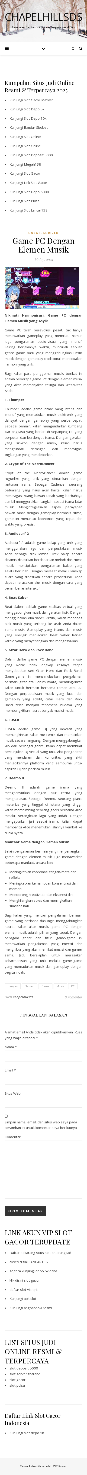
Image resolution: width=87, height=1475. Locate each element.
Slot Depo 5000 (36, 191)
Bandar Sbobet (36, 127)
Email (10, 1070)
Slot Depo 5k (34, 109)
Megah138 (32, 164)
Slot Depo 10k (35, 118)
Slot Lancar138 (36, 210)
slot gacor (32, 1280)
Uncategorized (43, 233)
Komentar (13, 1137)
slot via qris (29, 1289)
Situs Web (13, 1093)
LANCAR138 (38, 1262)
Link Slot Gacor (35, 182)
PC (73, 986)
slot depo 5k (34, 1432)
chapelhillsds (23, 997)
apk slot (30, 1298)
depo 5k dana (46, 1271)
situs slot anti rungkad (53, 1252)
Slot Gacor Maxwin (38, 100)
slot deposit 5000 (24, 1368)
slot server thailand (25, 1374)
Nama (11, 1047)
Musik (60, 986)
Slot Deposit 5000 (38, 155)
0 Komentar (73, 997)
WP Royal (59, 1466)
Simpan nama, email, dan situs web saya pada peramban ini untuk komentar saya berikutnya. (41, 1125)
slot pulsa (17, 1385)
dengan (13, 986)
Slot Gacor (32, 173)
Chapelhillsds (44, 17)
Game (45, 986)
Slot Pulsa (31, 201)
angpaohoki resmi (38, 1307)
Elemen (29, 986)
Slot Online (32, 136)
